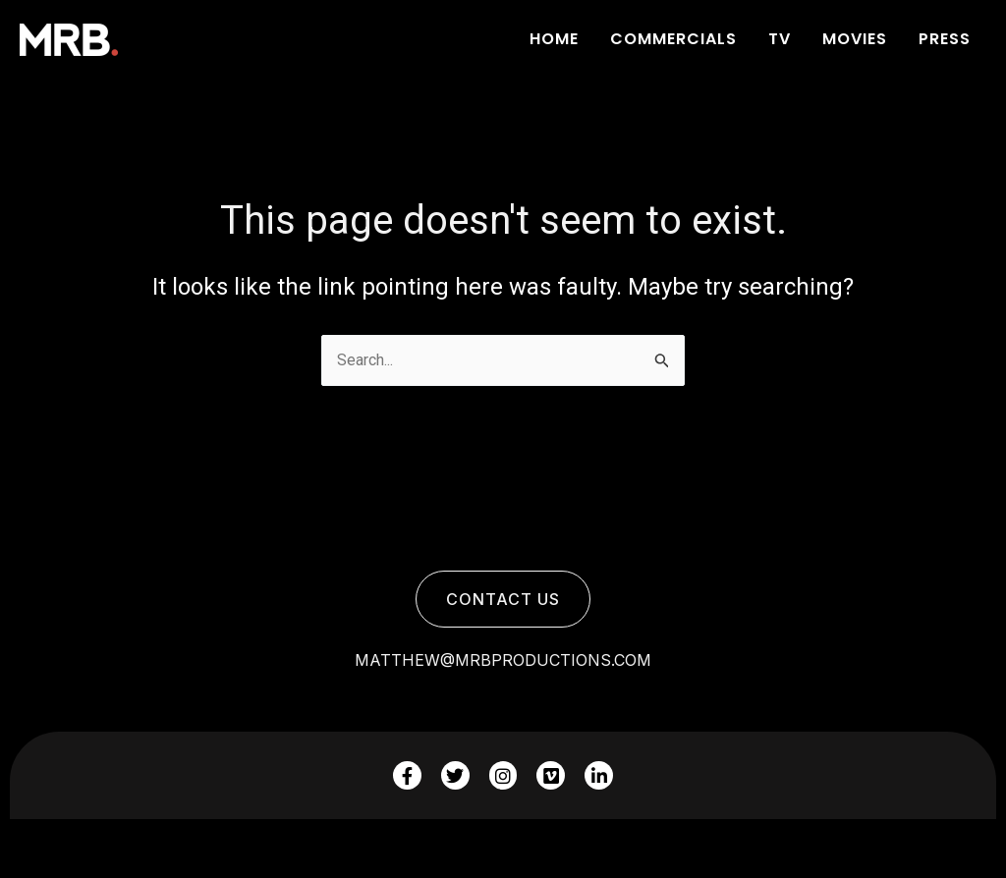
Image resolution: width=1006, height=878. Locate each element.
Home (554, 38)
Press (945, 38)
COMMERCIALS (673, 38)
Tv (779, 38)
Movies (854, 38)
